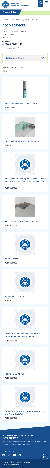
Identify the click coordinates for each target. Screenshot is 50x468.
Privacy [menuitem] (12, 462)
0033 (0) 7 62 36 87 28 (13, 44)
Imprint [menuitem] (19, 462)
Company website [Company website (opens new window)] (9, 48)
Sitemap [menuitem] (27, 462)
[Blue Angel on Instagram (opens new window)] (9, 455)
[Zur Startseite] (18, 4)
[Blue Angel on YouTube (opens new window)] (14, 455)
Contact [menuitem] (5, 462)
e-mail (7, 41)
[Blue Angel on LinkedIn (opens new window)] (3, 455)
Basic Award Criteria (15, 58)
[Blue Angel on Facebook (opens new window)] (20, 455)
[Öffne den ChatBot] (45, 457)
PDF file (13, 67)
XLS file (20, 67)
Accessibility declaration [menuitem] (10, 465)
